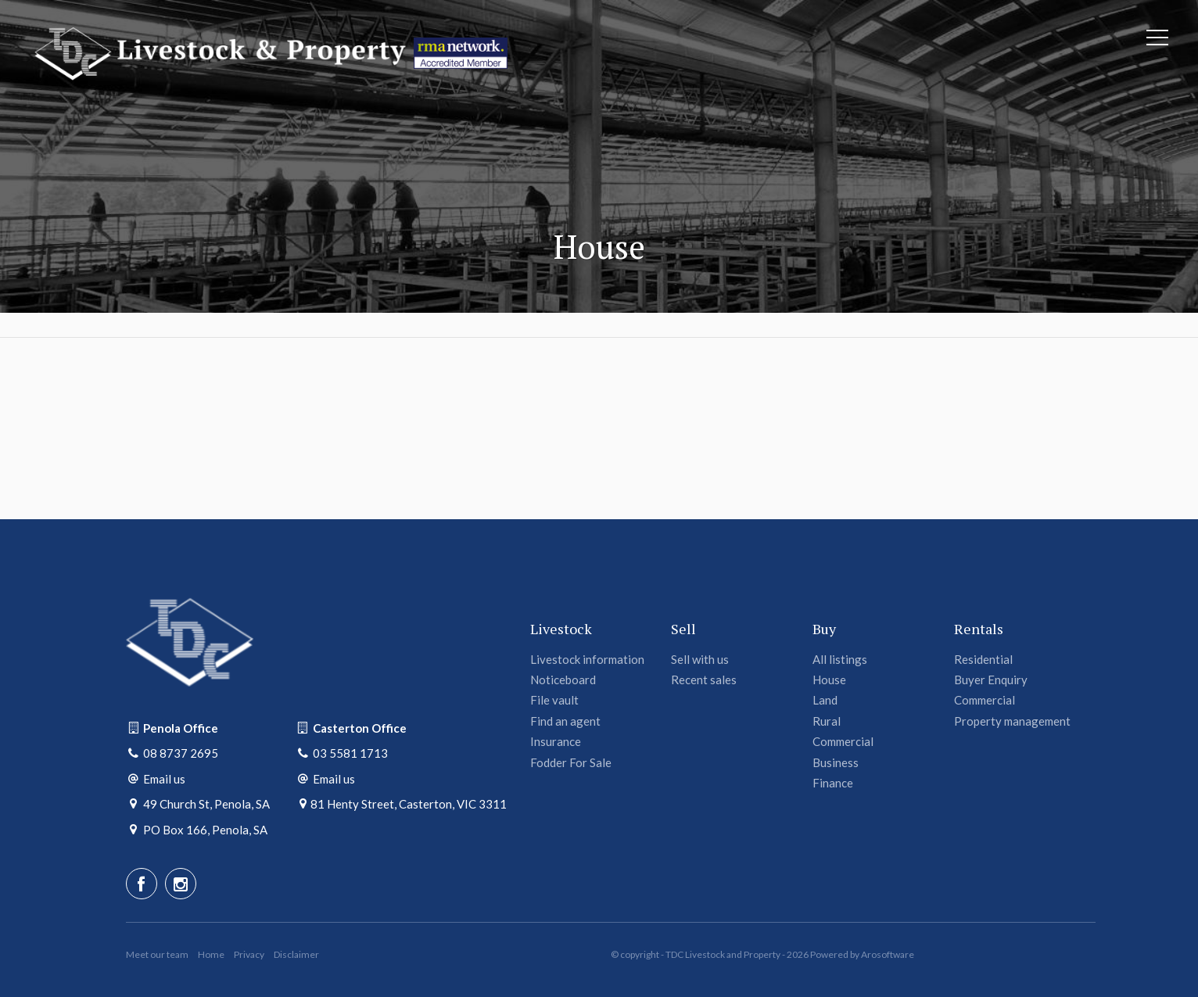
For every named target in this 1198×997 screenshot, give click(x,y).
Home (211, 954)
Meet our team (157, 954)
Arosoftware (887, 954)
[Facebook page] (141, 883)
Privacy (249, 954)
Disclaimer (296, 954)
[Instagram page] (180, 883)
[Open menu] (1157, 37)
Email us (164, 779)
